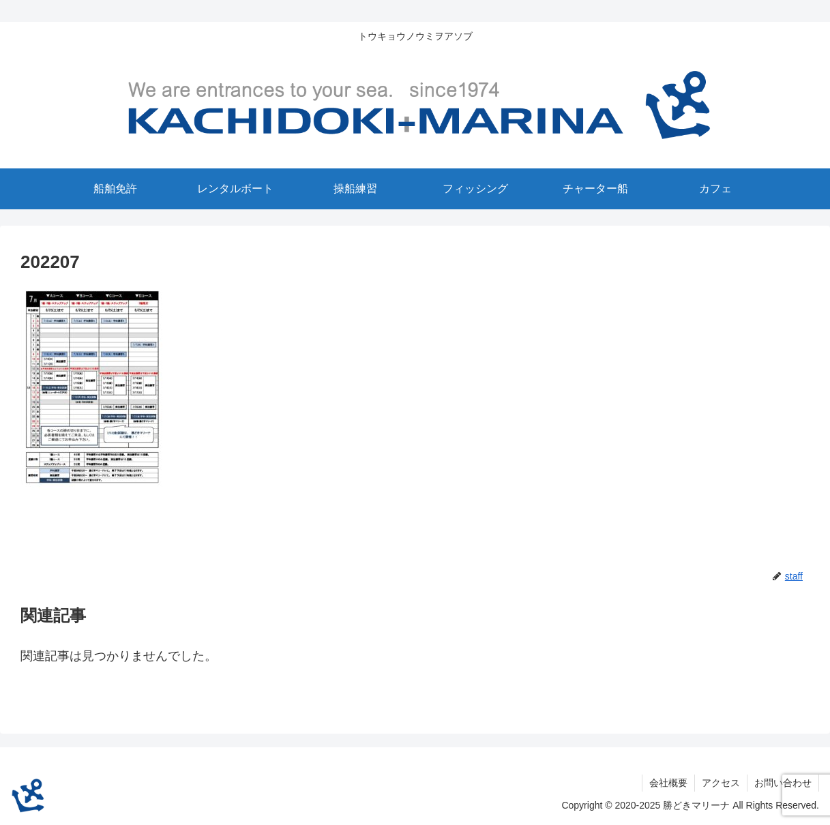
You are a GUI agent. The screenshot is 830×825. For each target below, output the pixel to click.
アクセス (721, 782)
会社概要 (668, 782)
